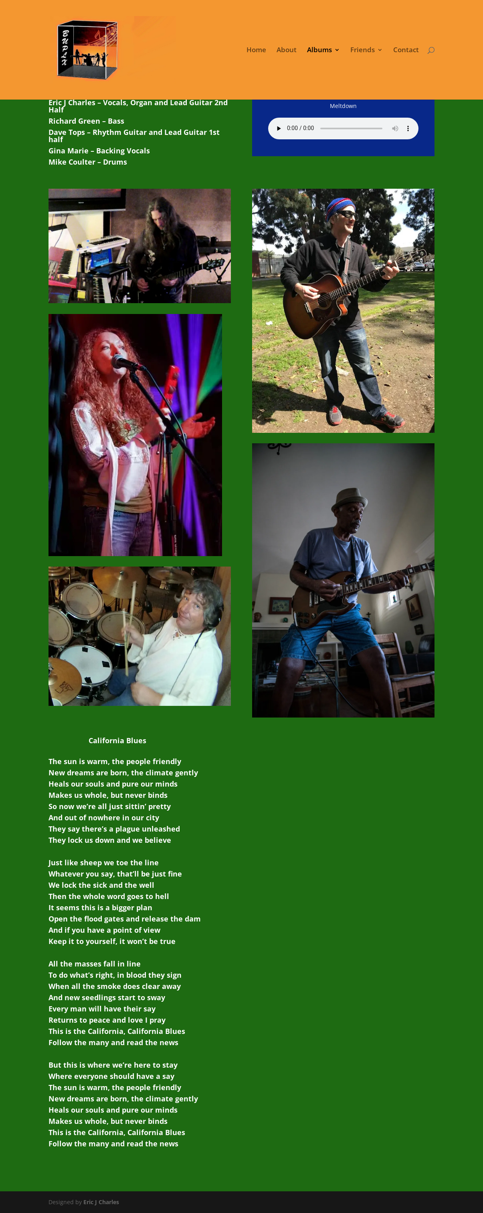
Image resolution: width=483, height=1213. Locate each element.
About (287, 50)
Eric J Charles (100, 1202)
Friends (362, 50)
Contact (406, 50)
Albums (319, 50)
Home (256, 50)
